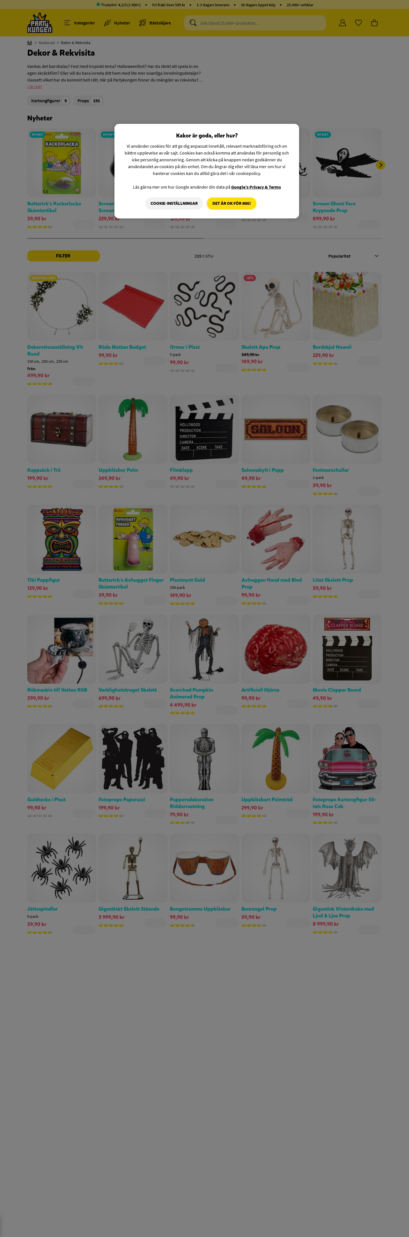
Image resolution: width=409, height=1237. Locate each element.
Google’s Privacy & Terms (256, 187)
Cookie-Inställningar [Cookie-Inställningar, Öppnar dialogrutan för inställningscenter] (174, 203)
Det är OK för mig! (231, 203)
